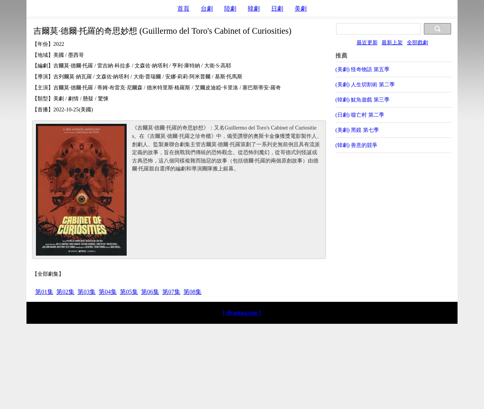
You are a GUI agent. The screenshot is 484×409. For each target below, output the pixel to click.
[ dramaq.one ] (242, 312)
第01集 (44, 292)
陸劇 (230, 8)
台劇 (207, 8)
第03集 (87, 292)
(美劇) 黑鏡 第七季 (357, 130)
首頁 (183, 8)
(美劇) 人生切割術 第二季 (365, 84)
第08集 (192, 292)
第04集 (108, 292)
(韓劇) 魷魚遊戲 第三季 (362, 100)
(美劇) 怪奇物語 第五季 (362, 69)
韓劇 (254, 8)
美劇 (301, 8)
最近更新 (367, 42)
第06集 (150, 292)
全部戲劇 (417, 42)
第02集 (65, 292)
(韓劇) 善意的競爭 (356, 145)
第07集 (171, 292)
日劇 (277, 8)
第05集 (129, 292)
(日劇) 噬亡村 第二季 (359, 115)
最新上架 (392, 42)
